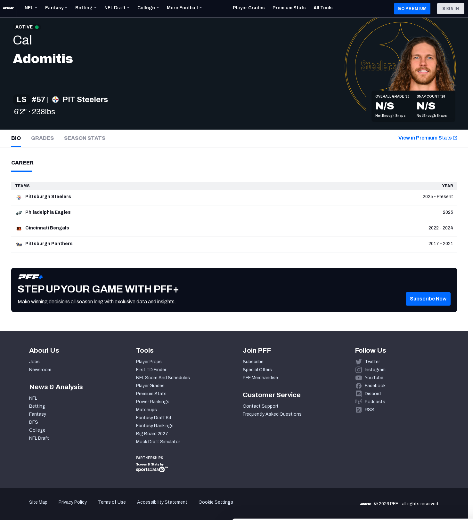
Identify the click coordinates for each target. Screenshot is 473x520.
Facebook (375, 385)
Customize (420, 480)
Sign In (450, 8)
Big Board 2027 (152, 433)
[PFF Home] (8, 8)
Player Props (149, 361)
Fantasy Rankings (155, 425)
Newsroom (40, 369)
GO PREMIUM (412, 8)
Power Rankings (152, 401)
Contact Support (261, 406)
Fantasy (37, 414)
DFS (33, 422)
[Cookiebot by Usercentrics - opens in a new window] (41, 507)
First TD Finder (151, 369)
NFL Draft (39, 438)
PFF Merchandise (260, 377)
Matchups (146, 409)
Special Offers (257, 369)
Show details (99, 507)
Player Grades (150, 385)
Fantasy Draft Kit (154, 417)
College (37, 430)
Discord (373, 393)
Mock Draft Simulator (158, 441)
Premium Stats (151, 393)
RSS (369, 409)
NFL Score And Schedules (163, 377)
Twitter (372, 361)
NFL (33, 398)
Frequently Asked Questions (272, 414)
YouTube (374, 377)
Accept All (419, 461)
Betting (37, 406)
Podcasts (375, 401)
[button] (428, 308)
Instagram (375, 369)
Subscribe (253, 361)
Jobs (34, 361)
